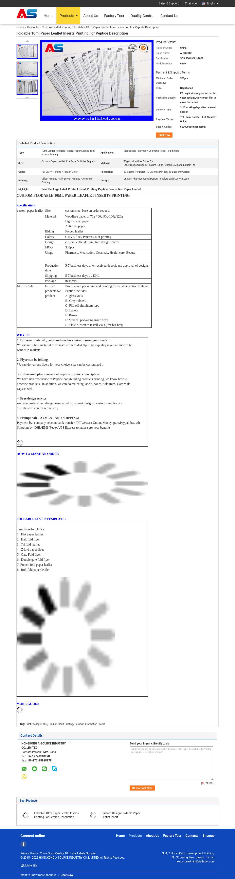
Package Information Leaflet (90, 724)
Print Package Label (36, 724)
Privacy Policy (29, 853)
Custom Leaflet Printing (57, 27)
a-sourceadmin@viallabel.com (196, 861)
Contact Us (169, 16)
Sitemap (208, 836)
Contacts (191, 836)
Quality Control (142, 16)
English (213, 3)
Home (48, 16)
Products (66, 16)
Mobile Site (28, 865)
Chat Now (191, 3)
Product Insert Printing (61, 724)
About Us (90, 16)
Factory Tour (114, 16)
